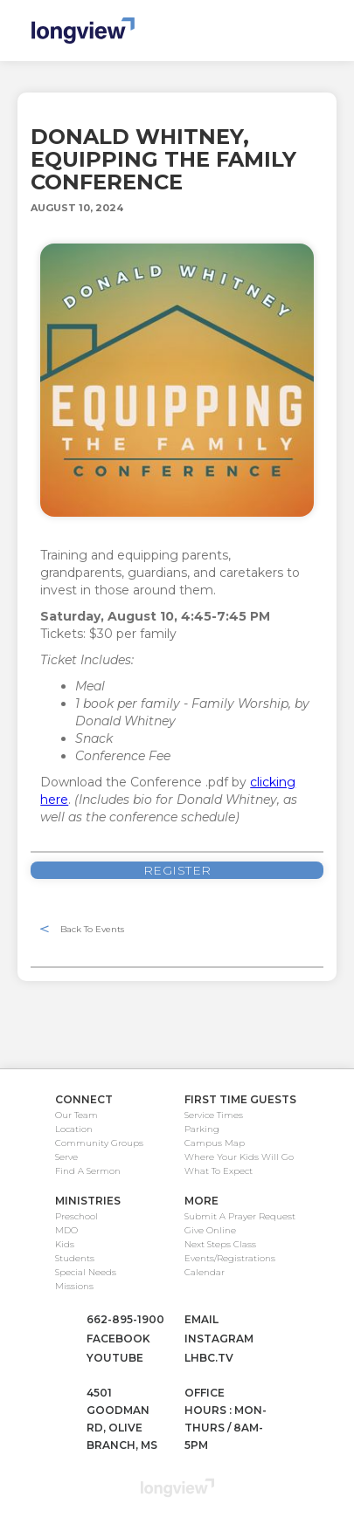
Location (74, 1129)
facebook (118, 1338)
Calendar (204, 1272)
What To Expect (218, 1171)
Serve (66, 1157)
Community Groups (99, 1143)
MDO (66, 1230)
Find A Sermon (88, 1171)
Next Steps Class (220, 1244)
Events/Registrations (229, 1258)
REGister (177, 870)
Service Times (213, 1115)
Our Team (76, 1115)
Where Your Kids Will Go (239, 1157)
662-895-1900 (125, 1319)
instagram (218, 1338)
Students (74, 1258)
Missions (74, 1286)
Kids (64, 1244)
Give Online (210, 1230)
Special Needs (85, 1272)
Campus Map (214, 1143)
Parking (201, 1129)
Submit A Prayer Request (239, 1216)
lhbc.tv (208, 1357)
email (201, 1319)
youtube (115, 1357)
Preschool (76, 1216)
